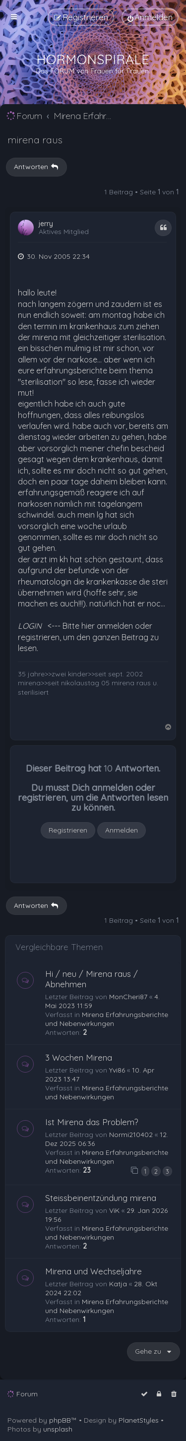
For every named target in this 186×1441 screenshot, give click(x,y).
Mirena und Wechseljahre (93, 1271)
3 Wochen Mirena (78, 1057)
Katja (118, 1283)
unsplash (57, 1429)
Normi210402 (131, 1134)
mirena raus (34, 139)
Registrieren (68, 830)
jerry (46, 224)
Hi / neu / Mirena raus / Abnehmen (91, 978)
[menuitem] (150, 17)
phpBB (60, 1420)
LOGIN (30, 626)
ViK (114, 1210)
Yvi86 (117, 1070)
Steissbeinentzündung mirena (100, 1198)
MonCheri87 (128, 996)
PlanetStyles (139, 1420)
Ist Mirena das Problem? (91, 1122)
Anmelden (121, 830)
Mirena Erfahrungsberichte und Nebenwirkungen (106, 1019)
